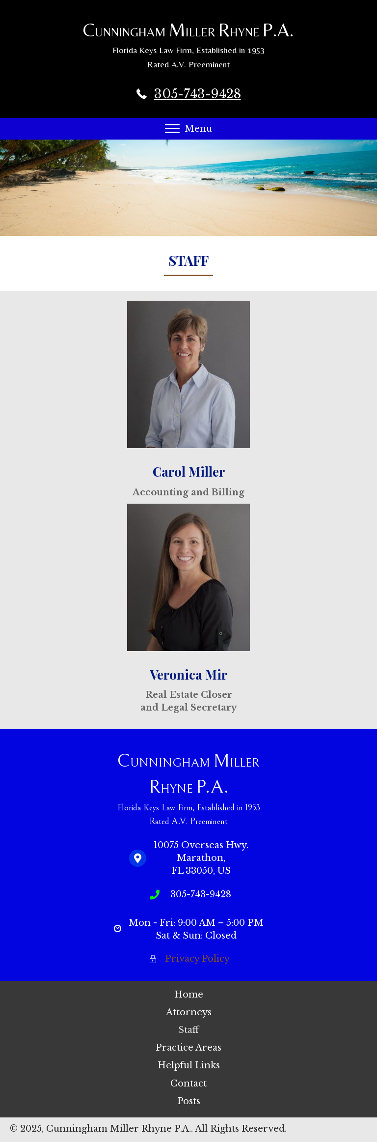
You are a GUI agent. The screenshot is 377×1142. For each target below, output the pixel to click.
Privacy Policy (197, 958)
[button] (172, 128)
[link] (188, 994)
